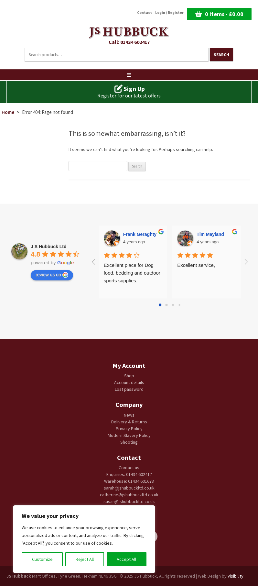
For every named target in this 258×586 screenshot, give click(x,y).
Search (221, 54)
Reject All (85, 559)
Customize (42, 559)
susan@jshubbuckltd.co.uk (129, 501)
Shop (129, 376)
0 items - (224, 14)
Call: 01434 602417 (129, 42)
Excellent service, (196, 265)
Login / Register (169, 13)
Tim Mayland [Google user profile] (210, 234)
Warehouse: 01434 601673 (129, 481)
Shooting (129, 442)
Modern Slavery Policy (129, 435)
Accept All (126, 559)
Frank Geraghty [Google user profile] (139, 234)
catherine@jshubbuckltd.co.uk (129, 495)
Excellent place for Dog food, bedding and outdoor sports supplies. (133, 272)
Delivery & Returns (129, 422)
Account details (129, 382)
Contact (144, 13)
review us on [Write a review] (52, 275)
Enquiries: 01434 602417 (129, 474)
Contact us (129, 467)
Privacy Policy (129, 428)
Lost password (129, 389)
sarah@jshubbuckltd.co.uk (129, 488)
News (129, 415)
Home (8, 112)
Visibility (235, 576)
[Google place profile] (48, 246)
